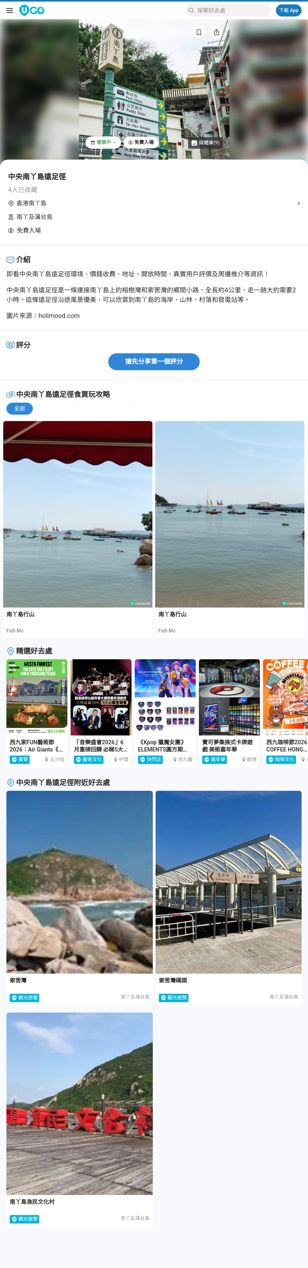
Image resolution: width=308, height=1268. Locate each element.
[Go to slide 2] (144, 154)
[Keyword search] (233, 10)
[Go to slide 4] (155, 154)
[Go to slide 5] (160, 154)
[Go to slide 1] (138, 154)
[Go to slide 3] (149, 154)
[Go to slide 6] (165, 154)
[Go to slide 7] (170, 154)
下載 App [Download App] (288, 10)
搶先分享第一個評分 (154, 361)
